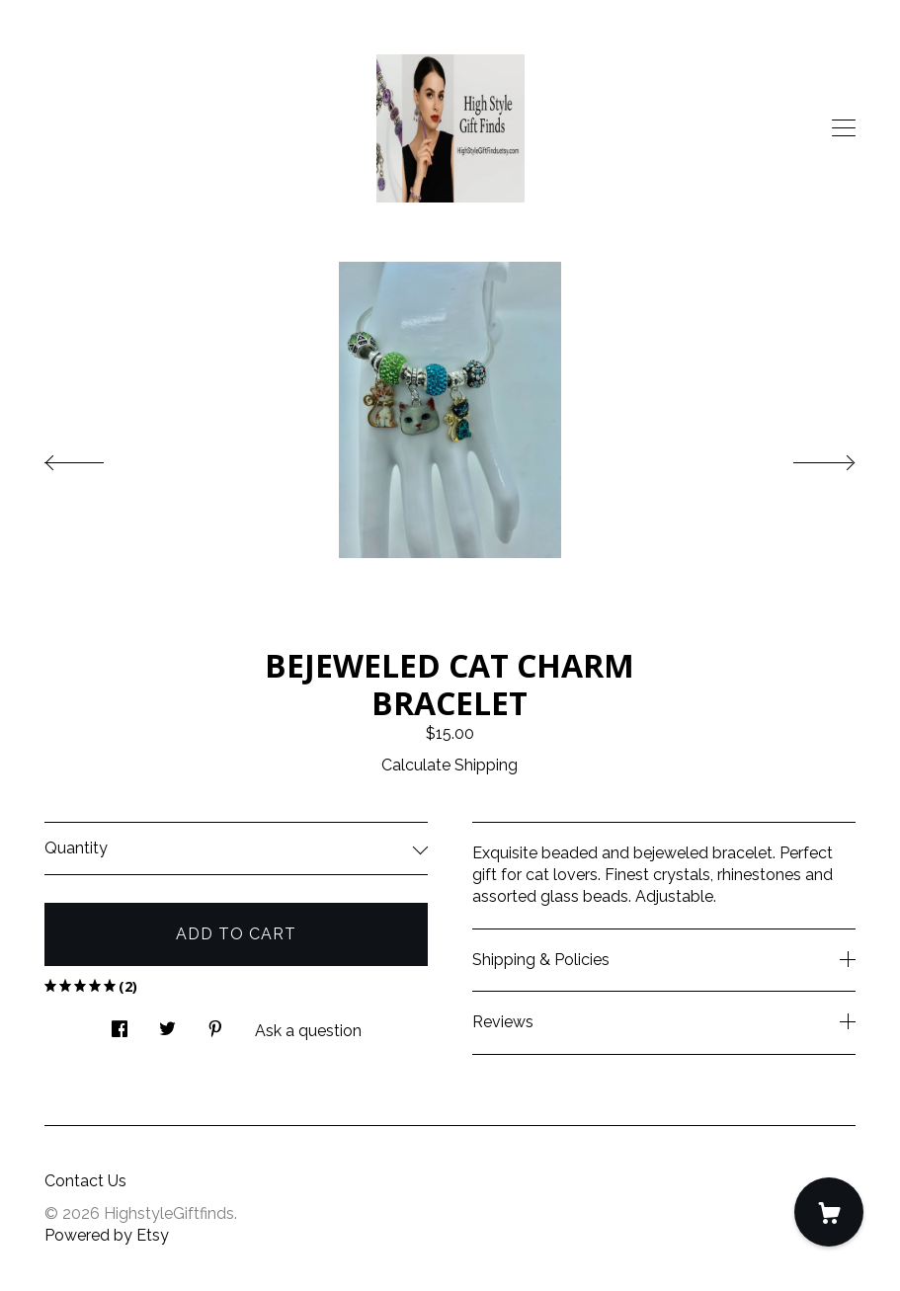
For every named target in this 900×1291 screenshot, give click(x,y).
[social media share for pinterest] (215, 1024)
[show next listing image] (806, 457)
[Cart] (828, 1212)
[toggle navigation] (844, 128)
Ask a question (308, 1030)
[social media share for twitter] (167, 1024)
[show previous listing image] (93, 457)
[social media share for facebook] (119, 1024)
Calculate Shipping (449, 765)
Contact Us (85, 1180)
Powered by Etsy (106, 1235)
